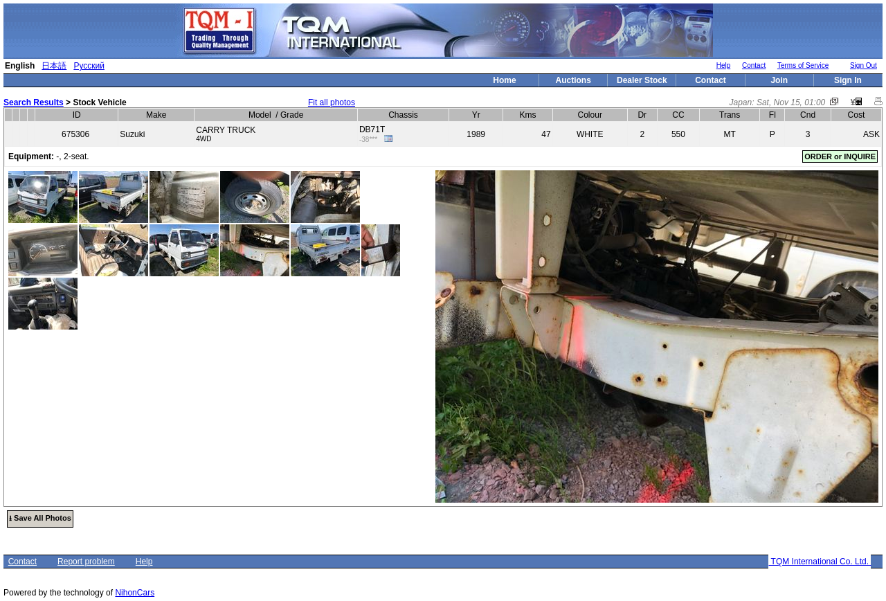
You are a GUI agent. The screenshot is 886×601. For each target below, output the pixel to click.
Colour (590, 115)
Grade (291, 115)
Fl (772, 115)
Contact (754, 65)
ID (77, 115)
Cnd (807, 115)
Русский (89, 66)
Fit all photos (331, 102)
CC (678, 115)
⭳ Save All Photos (40, 518)
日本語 (54, 66)
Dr (642, 115)
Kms (527, 115)
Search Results (33, 102)
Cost (856, 115)
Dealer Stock (642, 80)
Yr (476, 115)
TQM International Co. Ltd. (819, 561)
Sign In (848, 80)
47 (545, 134)
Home (504, 80)
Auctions (572, 80)
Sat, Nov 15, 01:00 (791, 102)
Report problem (86, 561)
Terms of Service (803, 65)
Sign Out (863, 65)
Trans (729, 115)
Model (259, 115)
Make (156, 115)
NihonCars (134, 593)
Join (779, 80)
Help (723, 65)
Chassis (403, 115)
